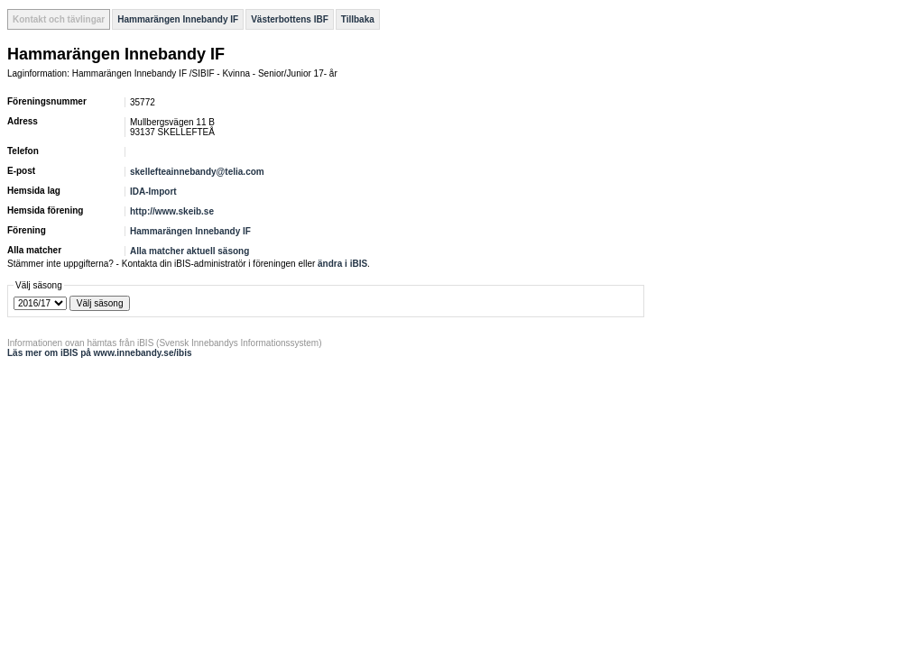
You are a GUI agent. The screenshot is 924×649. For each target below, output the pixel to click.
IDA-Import (153, 192)
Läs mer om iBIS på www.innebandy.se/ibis (99, 353)
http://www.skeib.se (172, 211)
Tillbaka (357, 19)
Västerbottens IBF (289, 19)
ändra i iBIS (342, 264)
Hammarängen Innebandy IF (177, 19)
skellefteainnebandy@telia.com (197, 172)
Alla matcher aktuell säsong (189, 251)
